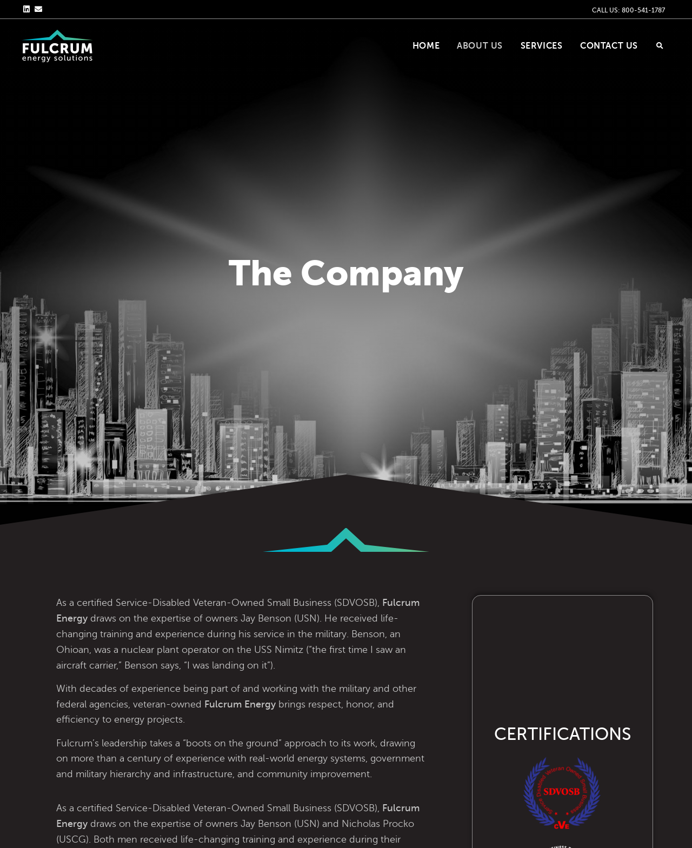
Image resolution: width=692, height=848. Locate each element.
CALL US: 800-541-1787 (628, 10)
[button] (659, 46)
